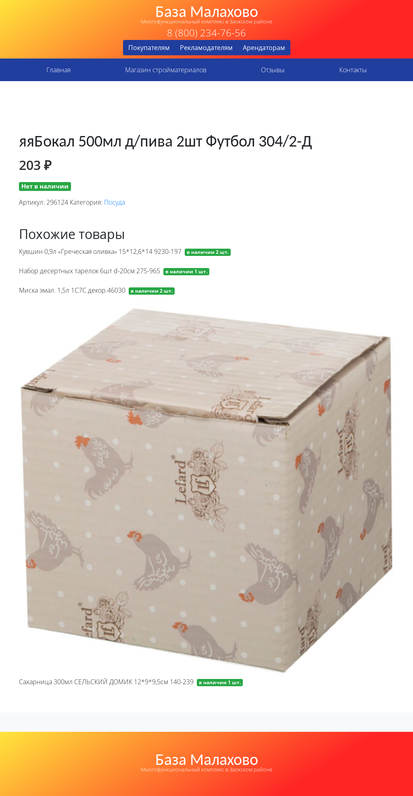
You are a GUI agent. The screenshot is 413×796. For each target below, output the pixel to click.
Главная (58, 69)
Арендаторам (264, 47)
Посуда (114, 202)
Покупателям (149, 47)
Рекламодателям (206, 47)
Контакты (353, 69)
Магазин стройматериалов (165, 69)
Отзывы (273, 69)
